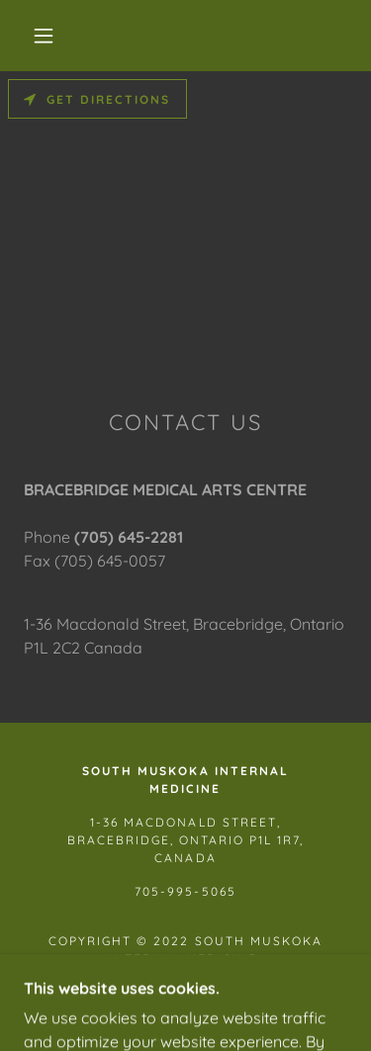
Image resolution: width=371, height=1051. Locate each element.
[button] (43, 35)
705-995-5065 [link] (185, 891)
